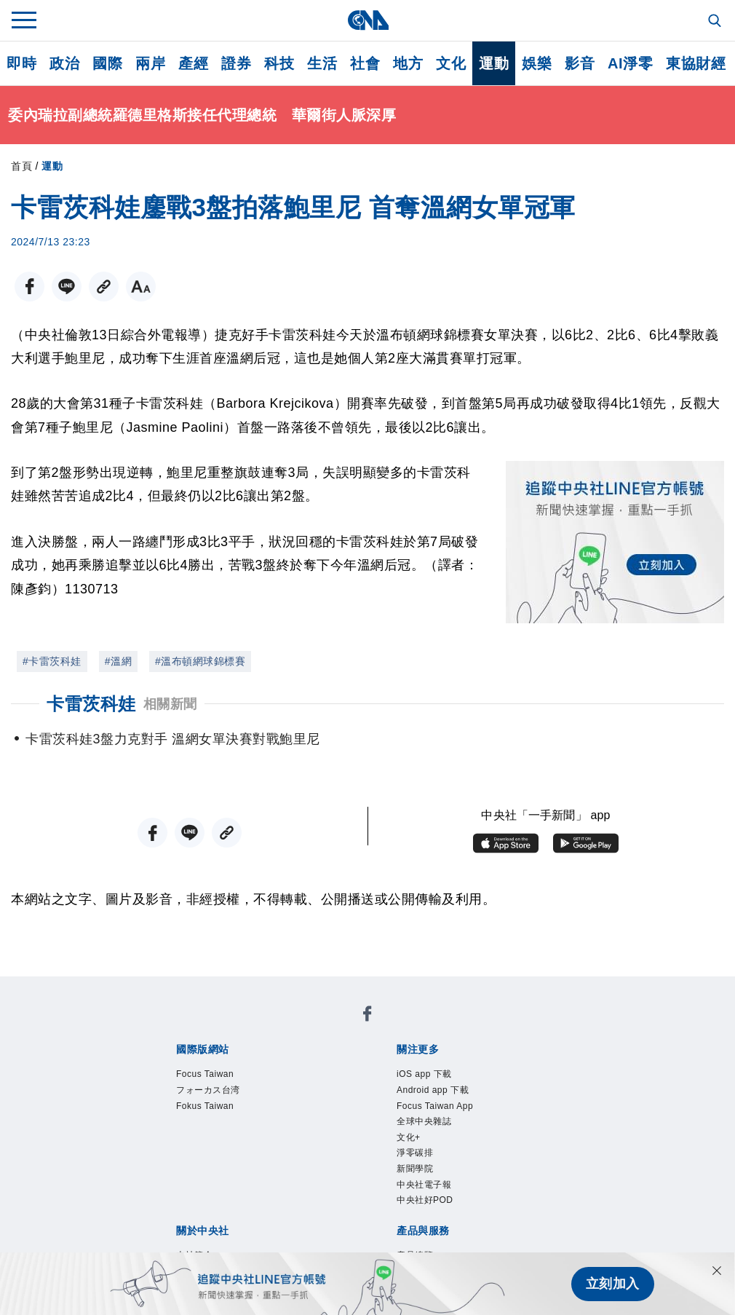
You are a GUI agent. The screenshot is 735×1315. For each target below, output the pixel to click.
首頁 (21, 166)
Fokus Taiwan (205, 1106)
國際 (107, 63)
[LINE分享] (67, 286)
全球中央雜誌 (424, 1121)
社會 (365, 63)
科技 (279, 63)
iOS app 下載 (424, 1074)
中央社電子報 (424, 1185)
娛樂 (537, 63)
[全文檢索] (716, 22)
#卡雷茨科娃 (52, 661)
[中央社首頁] (368, 20)
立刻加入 (613, 1283)
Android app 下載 (433, 1090)
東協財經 (696, 63)
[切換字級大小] (141, 286)
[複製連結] (104, 286)
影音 (580, 63)
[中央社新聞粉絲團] (367, 1016)
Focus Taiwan (205, 1074)
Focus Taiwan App (435, 1106)
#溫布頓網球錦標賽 (200, 661)
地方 (408, 63)
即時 (21, 63)
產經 (193, 63)
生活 (322, 63)
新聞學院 (415, 1169)
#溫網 (118, 661)
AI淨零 (630, 63)
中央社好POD (425, 1200)
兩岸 (150, 63)
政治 (64, 63)
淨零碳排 (415, 1153)
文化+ (409, 1137)
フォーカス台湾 (208, 1090)
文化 (451, 63)
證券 (236, 63)
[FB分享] (29, 286)
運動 (494, 63)
